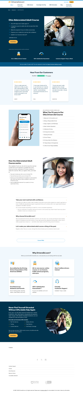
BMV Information (53, 4)
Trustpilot (11, 347)
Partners (70, 6)
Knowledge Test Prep (41, 4)
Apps (67, 6)
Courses (10, 368)
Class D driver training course (54, 64)
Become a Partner (12, 373)
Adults (22, 6)
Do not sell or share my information (62, 390)
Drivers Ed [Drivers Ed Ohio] (14, 9)
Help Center (66, 1)
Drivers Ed (20, 5)
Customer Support (12, 366)
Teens (19, 6)
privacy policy (44, 390)
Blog (62, 4)
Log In (71, 2)
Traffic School (30, 4)
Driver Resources (12, 370)
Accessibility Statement (13, 375)
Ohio (9, 9)
